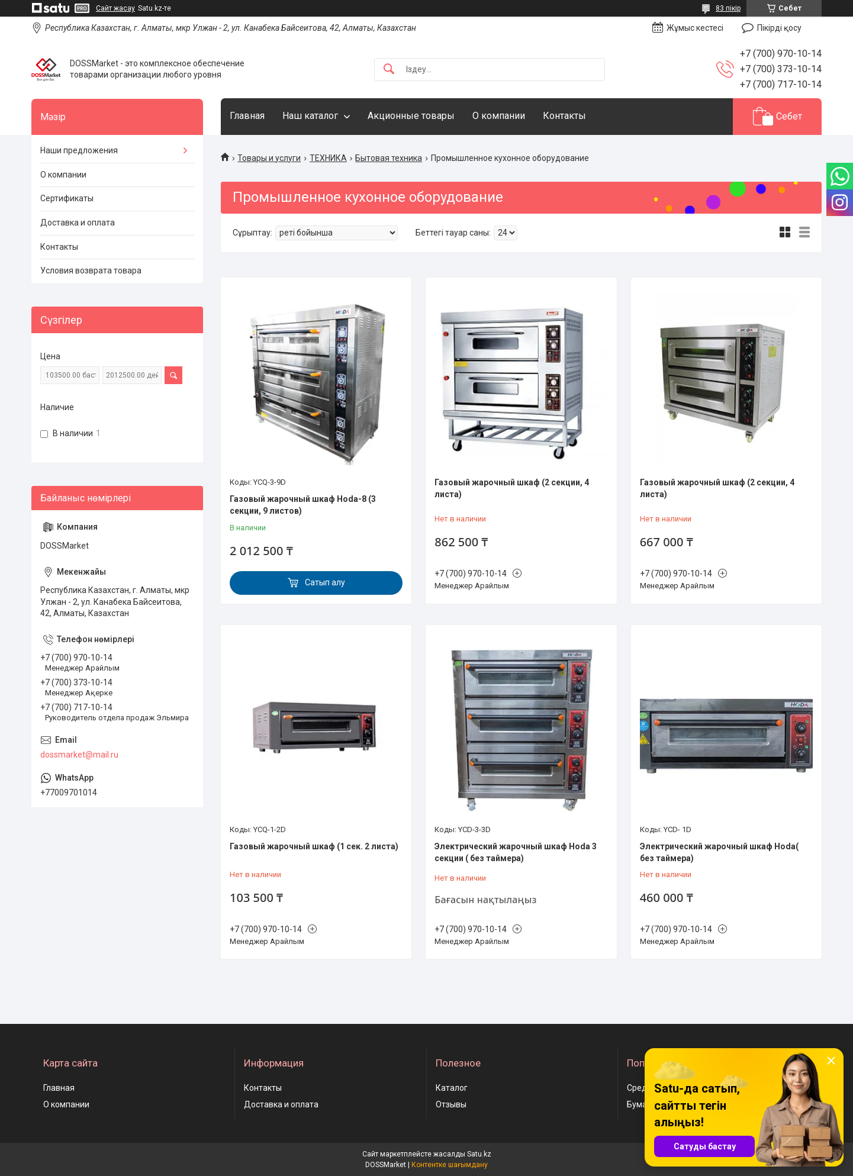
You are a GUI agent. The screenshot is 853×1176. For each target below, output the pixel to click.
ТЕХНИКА (328, 158)
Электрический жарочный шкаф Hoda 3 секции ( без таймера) (515, 852)
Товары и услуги (269, 158)
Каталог (452, 1088)
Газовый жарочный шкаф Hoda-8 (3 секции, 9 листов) (303, 504)
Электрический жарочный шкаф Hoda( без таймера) (719, 852)
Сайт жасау (115, 8)
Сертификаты (67, 198)
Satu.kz (479, 1154)
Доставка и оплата (77, 222)
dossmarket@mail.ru (79, 754)
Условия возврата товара (90, 270)
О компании (498, 115)
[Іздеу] (389, 69)
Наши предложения (79, 150)
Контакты (564, 115)
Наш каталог (310, 115)
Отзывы (451, 1104)
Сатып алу (325, 582)
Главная (247, 115)
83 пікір (728, 8)
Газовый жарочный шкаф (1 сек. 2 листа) (314, 846)
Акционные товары (411, 115)
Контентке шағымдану (449, 1165)
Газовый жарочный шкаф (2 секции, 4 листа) (511, 488)
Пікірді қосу (779, 28)
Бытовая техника (388, 158)
